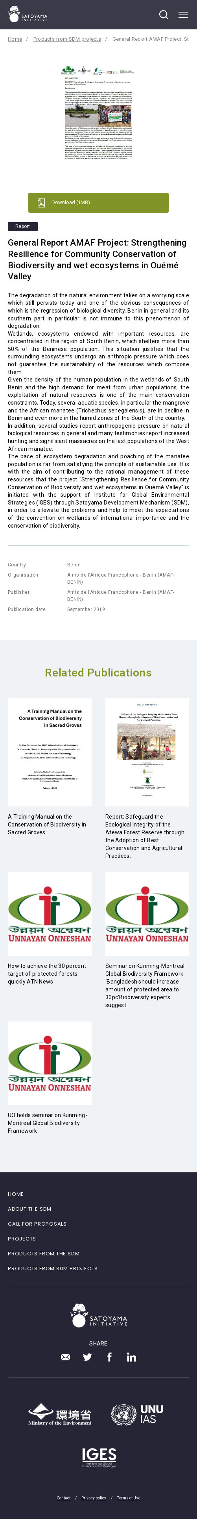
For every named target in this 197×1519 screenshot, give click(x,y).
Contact (63, 1498)
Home (15, 39)
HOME (16, 1194)
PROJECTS (22, 1238)
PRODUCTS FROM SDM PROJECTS (53, 1268)
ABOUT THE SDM (30, 1209)
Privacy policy (93, 1498)
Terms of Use (128, 1498)
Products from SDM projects (67, 39)
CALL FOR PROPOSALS (37, 1223)
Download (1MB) (71, 202)
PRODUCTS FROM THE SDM (43, 1253)
